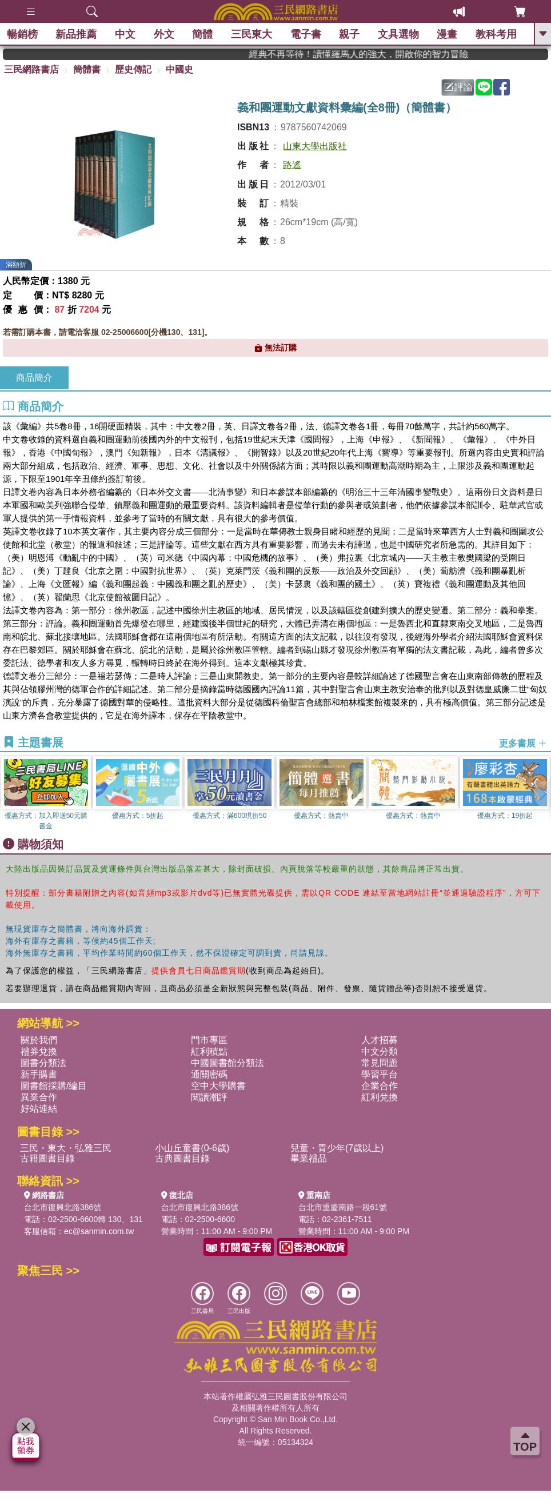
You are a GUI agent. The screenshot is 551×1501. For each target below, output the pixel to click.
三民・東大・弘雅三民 (65, 1148)
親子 (351, 34)
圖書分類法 (43, 1063)
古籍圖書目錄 (47, 1158)
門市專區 (209, 1040)
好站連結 (39, 1108)
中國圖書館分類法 (227, 1063)
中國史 (179, 69)
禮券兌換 (39, 1051)
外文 (165, 34)
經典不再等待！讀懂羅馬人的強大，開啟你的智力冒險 (384, 54)
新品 (78, 34)
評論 (458, 87)
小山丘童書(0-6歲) (192, 1148)
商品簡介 (34, 377)
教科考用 (497, 34)
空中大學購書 (218, 1086)
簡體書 (87, 69)
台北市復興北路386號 (62, 1207)
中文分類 (379, 1051)
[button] (542, 794)
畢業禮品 (308, 1158)
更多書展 (523, 743)
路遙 (292, 165)
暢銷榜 (24, 34)
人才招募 (379, 1040)
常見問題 (379, 1063)
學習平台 (379, 1074)
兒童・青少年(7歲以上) (337, 1148)
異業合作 (39, 1097)
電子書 (307, 34)
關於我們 (39, 1040)
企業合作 (379, 1086)
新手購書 (39, 1074)
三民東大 (253, 34)
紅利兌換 (379, 1097)
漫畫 (449, 34)
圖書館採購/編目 (54, 1086)
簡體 (204, 34)
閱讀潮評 (209, 1097)
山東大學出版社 (315, 146)
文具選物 (400, 34)
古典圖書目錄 (182, 1158)
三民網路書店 (31, 69)
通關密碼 (209, 1074)
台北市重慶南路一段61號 (343, 1207)
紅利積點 (209, 1051)
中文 (127, 34)
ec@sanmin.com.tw (99, 1231)
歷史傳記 (133, 69)
